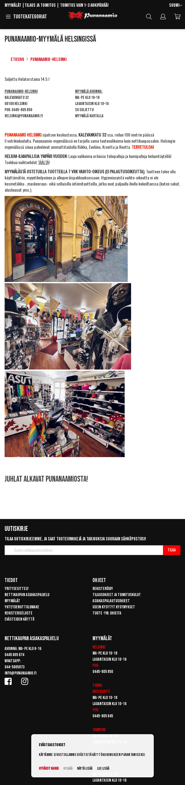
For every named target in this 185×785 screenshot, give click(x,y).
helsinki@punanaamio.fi (24, 115)
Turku (97, 685)
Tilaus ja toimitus (40, 5)
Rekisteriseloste (18, 613)
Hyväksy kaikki (49, 768)
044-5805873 (15, 667)
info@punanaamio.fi (20, 673)
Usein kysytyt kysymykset (113, 607)
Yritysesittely (17, 588)
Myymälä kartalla (89, 115)
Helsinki (98, 647)
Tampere (99, 729)
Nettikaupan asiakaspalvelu (27, 594)
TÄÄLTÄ (43, 162)
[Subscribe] (171, 550)
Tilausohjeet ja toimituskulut (116, 594)
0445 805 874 (14, 654)
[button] (175, 5)
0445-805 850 (22, 109)
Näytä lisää (84, 768)
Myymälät (13, 5)
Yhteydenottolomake (22, 607)
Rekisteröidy (102, 588)
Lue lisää (103, 768)
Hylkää (68, 768)
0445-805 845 (102, 716)
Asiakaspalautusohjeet (111, 600)
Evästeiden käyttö (19, 619)
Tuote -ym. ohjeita (106, 613)
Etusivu (17, 59)
